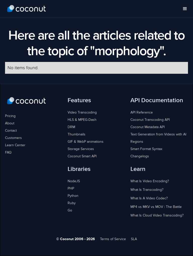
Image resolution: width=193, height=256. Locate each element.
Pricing (10, 116)
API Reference (141, 112)
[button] (184, 8)
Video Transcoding (82, 112)
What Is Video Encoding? (149, 181)
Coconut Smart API (82, 156)
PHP (71, 188)
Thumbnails (76, 134)
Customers (13, 138)
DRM (71, 127)
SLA (134, 239)
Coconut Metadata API (147, 127)
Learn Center (15, 145)
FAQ (8, 152)
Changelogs (139, 156)
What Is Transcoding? (146, 190)
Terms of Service (113, 239)
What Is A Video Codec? (149, 198)
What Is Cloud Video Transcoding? (156, 215)
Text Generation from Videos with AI (158, 134)
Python (73, 196)
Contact (11, 130)
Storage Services (81, 149)
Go (70, 210)
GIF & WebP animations (86, 141)
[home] (26, 9)
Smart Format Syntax (146, 149)
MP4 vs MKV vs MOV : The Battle (156, 207)
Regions (136, 141)
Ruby (72, 203)
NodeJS (74, 181)
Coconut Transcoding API (150, 120)
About (9, 123)
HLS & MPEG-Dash (82, 120)
